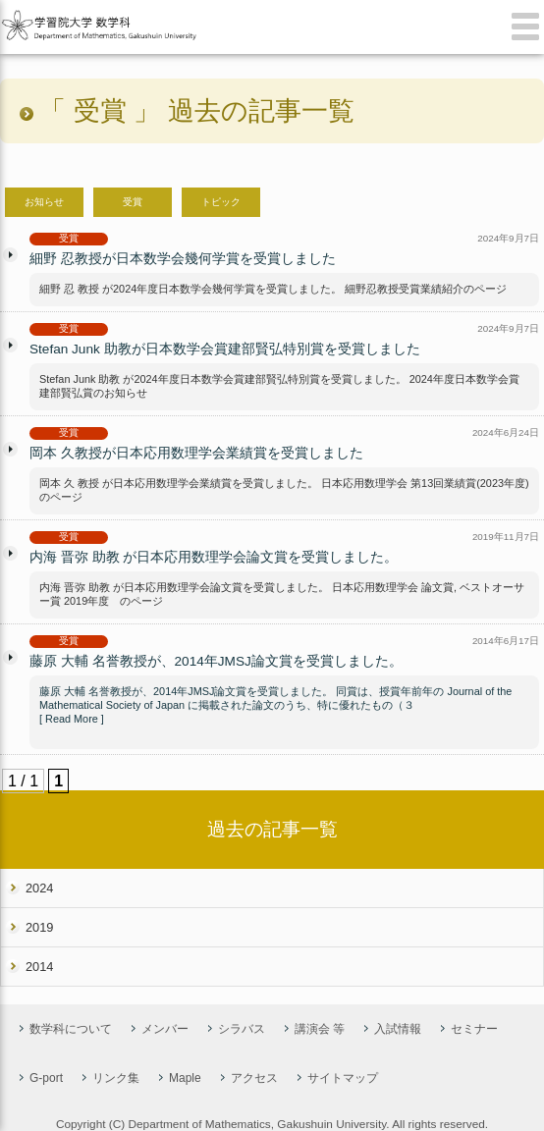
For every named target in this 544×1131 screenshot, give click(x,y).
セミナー (474, 1029)
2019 (39, 927)
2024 (39, 888)
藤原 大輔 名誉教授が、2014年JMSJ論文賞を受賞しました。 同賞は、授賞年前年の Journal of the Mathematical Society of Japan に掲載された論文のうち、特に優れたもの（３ (275, 698)
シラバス (241, 1029)
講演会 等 (320, 1029)
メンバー (165, 1029)
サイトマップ (342, 1078)
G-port (46, 1078)
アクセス (254, 1078)
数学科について (70, 1029)
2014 (39, 966)
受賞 (132, 201)
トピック (221, 201)
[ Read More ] (71, 719)
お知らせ (44, 201)
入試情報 (397, 1029)
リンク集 (115, 1078)
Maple (185, 1078)
